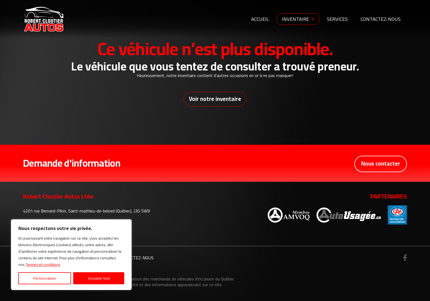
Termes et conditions (43, 264)
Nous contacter (379, 164)
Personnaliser (44, 278)
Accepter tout (99, 278)
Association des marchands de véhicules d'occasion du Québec (177, 280)
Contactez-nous (381, 19)
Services (337, 19)
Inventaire (295, 19)
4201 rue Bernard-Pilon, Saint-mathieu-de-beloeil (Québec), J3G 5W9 (86, 212)
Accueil (260, 19)
